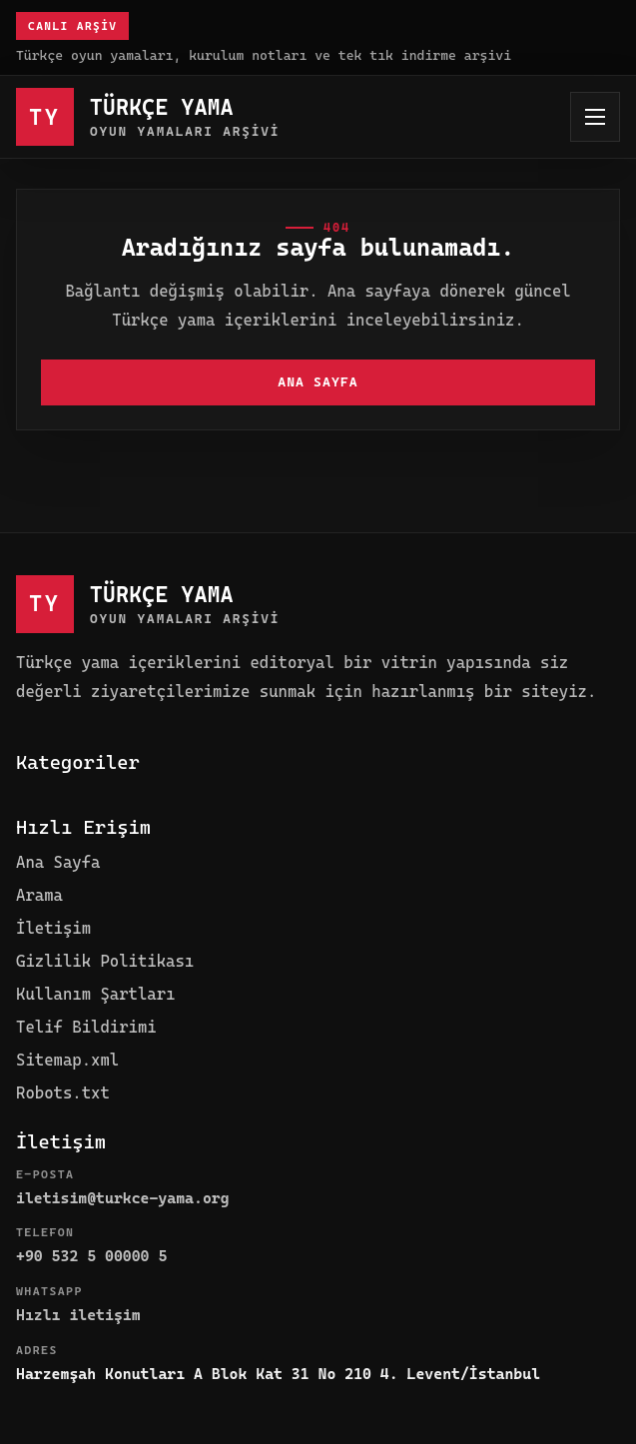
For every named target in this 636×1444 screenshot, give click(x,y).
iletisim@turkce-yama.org (123, 1198)
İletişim (53, 928)
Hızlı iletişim (78, 1315)
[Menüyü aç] (595, 117)
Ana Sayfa (318, 381)
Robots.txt (63, 1092)
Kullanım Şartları (95, 994)
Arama (39, 895)
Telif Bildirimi (86, 1027)
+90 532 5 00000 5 (91, 1256)
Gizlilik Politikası (105, 961)
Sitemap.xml (67, 1060)
